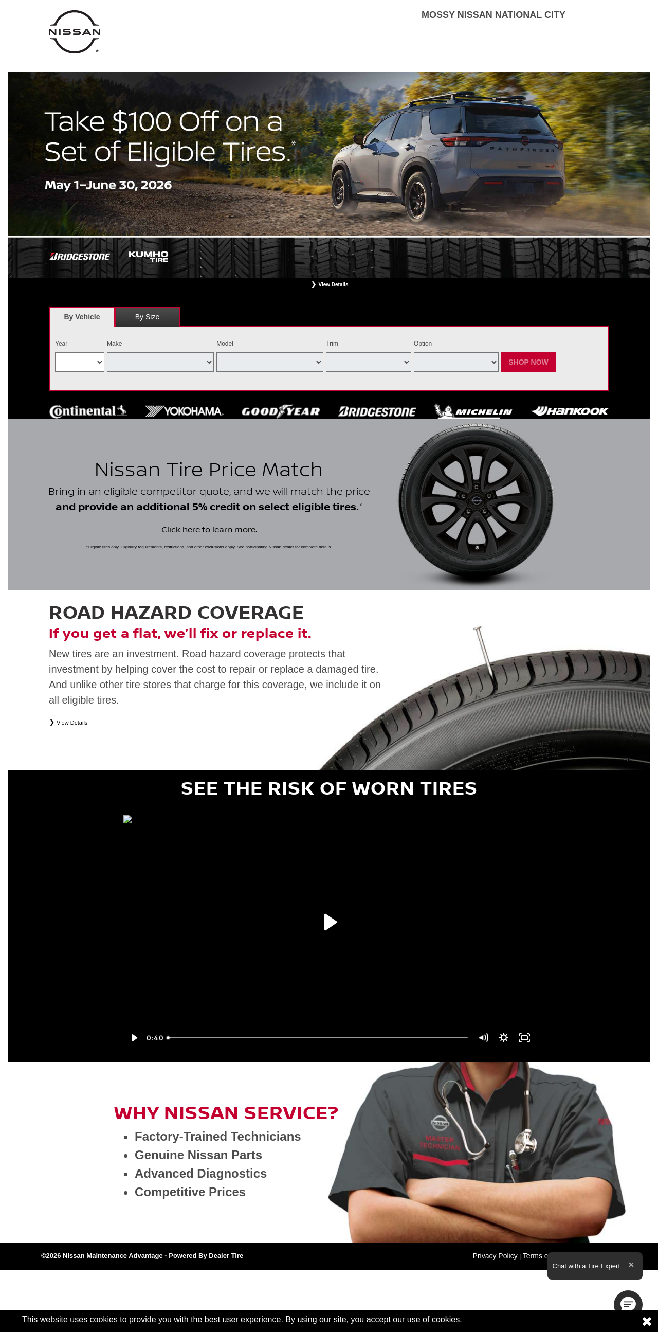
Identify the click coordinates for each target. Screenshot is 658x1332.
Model (224, 343)
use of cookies (433, 1319)
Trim (332, 343)
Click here (180, 529)
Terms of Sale (545, 1256)
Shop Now (528, 362)
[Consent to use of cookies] (646, 1321)
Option (423, 343)
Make (114, 343)
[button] (628, 1304)
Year (61, 343)
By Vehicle (82, 320)
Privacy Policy (495, 1256)
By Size (147, 317)
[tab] (82, 317)
